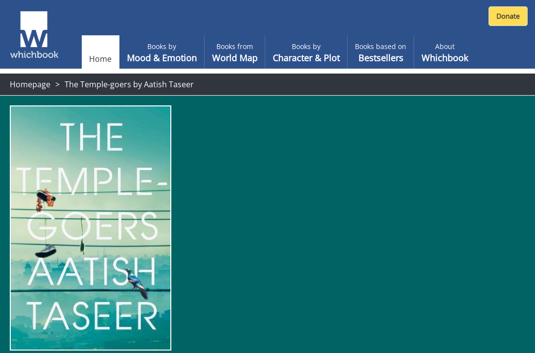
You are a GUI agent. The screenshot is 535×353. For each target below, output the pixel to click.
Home (100, 58)
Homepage (30, 84)
